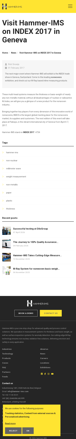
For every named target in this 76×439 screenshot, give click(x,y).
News (42, 353)
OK (28, 431)
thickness (10, 209)
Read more (10, 423)
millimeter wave (13, 168)
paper (9, 193)
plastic (9, 201)
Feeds (5, 376)
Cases (5, 363)
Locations (44, 363)
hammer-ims (12, 152)
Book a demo (26, 313)
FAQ (4, 367)
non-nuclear (11, 160)
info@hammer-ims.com (17, 391)
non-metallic (12, 184)
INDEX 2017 (28, 132)
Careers (44, 358)
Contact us (51, 313)
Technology (7, 353)
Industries (7, 349)
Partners (6, 372)
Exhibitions (45, 367)
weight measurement (16, 176)
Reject (13, 431)
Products (6, 358)
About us (44, 349)
